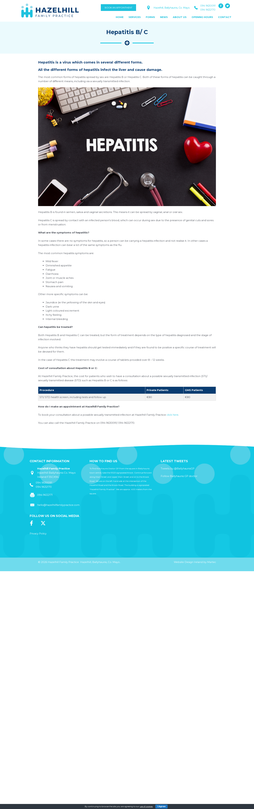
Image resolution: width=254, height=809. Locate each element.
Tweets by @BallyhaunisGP (178, 468)
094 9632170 (207, 9)
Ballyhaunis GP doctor (184, 476)
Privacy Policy (38, 533)
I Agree (161, 806)
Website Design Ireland (187, 562)
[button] (220, 5)
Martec (211, 562)
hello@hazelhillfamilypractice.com (59, 505)
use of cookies (146, 806)
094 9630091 (208, 5)
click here (173, 414)
